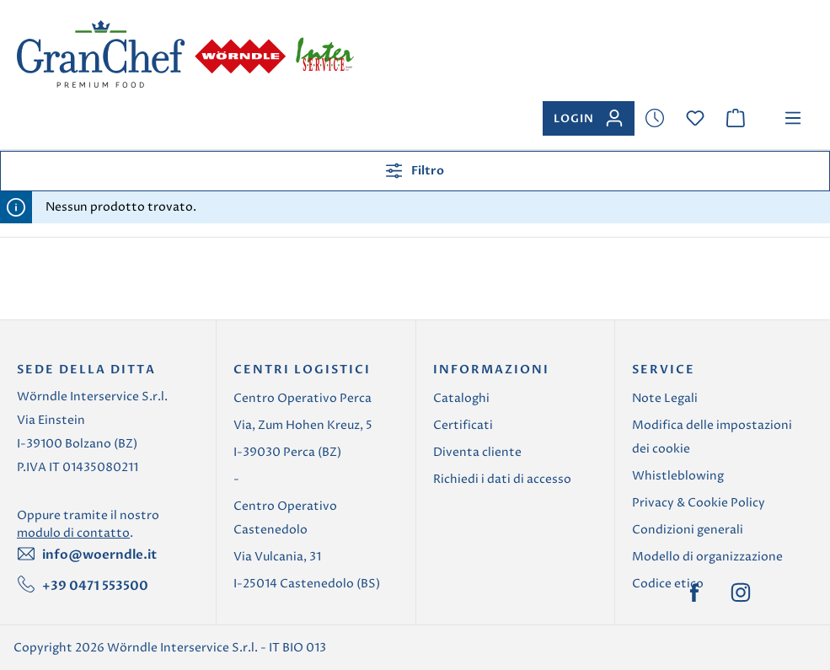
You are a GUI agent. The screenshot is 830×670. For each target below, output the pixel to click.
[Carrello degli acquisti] (735, 118)
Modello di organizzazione (707, 557)
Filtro (415, 171)
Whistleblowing (678, 476)
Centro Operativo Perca (302, 398)
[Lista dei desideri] (655, 118)
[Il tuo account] (589, 118)
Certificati (463, 425)
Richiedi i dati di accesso (502, 479)
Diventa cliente (477, 452)
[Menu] (793, 118)
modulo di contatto (73, 533)
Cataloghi (461, 398)
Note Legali (665, 398)
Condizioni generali (687, 530)
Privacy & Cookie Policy (698, 503)
